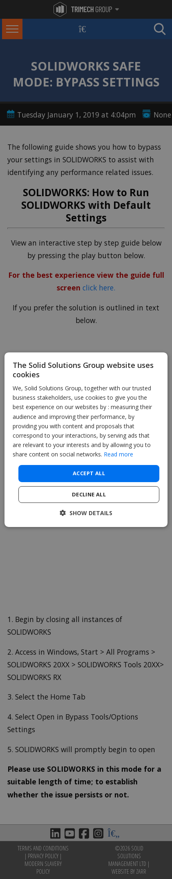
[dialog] (86, 439)
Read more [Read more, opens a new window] (118, 454)
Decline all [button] (89, 494)
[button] (86, 513)
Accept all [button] (89, 473)
